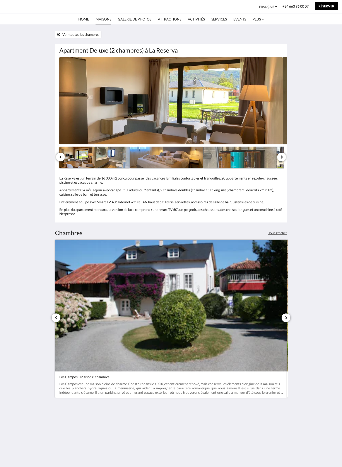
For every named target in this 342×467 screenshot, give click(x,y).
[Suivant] (281, 157)
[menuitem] (83, 19)
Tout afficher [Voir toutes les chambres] (277, 233)
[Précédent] (60, 157)
